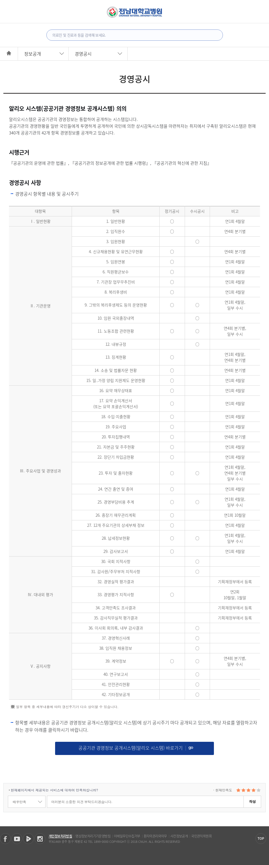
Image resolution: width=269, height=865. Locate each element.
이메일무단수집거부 (127, 836)
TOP (260, 838)
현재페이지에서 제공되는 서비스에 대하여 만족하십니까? (54, 790)
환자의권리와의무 (155, 836)
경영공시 (83, 53)
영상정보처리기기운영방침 (92, 836)
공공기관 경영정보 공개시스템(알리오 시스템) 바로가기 (135, 747)
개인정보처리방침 (60, 836)
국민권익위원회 (201, 836)
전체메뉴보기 (12, 11)
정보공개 (32, 53)
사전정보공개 (179, 836)
